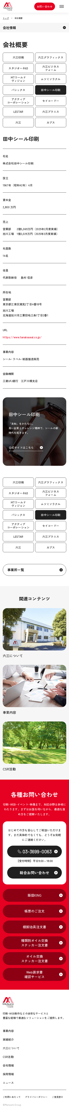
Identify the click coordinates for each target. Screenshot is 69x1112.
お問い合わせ (44, 6)
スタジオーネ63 (18, 68)
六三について (11, 1048)
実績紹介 (8, 1039)
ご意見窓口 (57, 1096)
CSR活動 (8, 1057)
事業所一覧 (15, 569)
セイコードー (50, 101)
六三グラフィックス (50, 57)
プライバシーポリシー (36, 1096)
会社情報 (9, 27)
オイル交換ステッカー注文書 (34, 958)
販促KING (35, 895)
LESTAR (18, 111)
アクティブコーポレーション (18, 100)
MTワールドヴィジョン (18, 79)
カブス (51, 122)
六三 (18, 122)
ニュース (8, 1083)
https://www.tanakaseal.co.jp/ (22, 337)
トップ (6, 18)
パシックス (18, 90)
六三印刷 (18, 57)
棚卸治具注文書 (34, 926)
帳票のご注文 (34, 911)
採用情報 (8, 1074)
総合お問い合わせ (34, 872)
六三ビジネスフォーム (50, 68)
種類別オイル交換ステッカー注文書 (34, 942)
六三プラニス (50, 111)
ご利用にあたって (12, 1096)
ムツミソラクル (50, 79)
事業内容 (8, 1031)
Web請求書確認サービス (34, 974)
